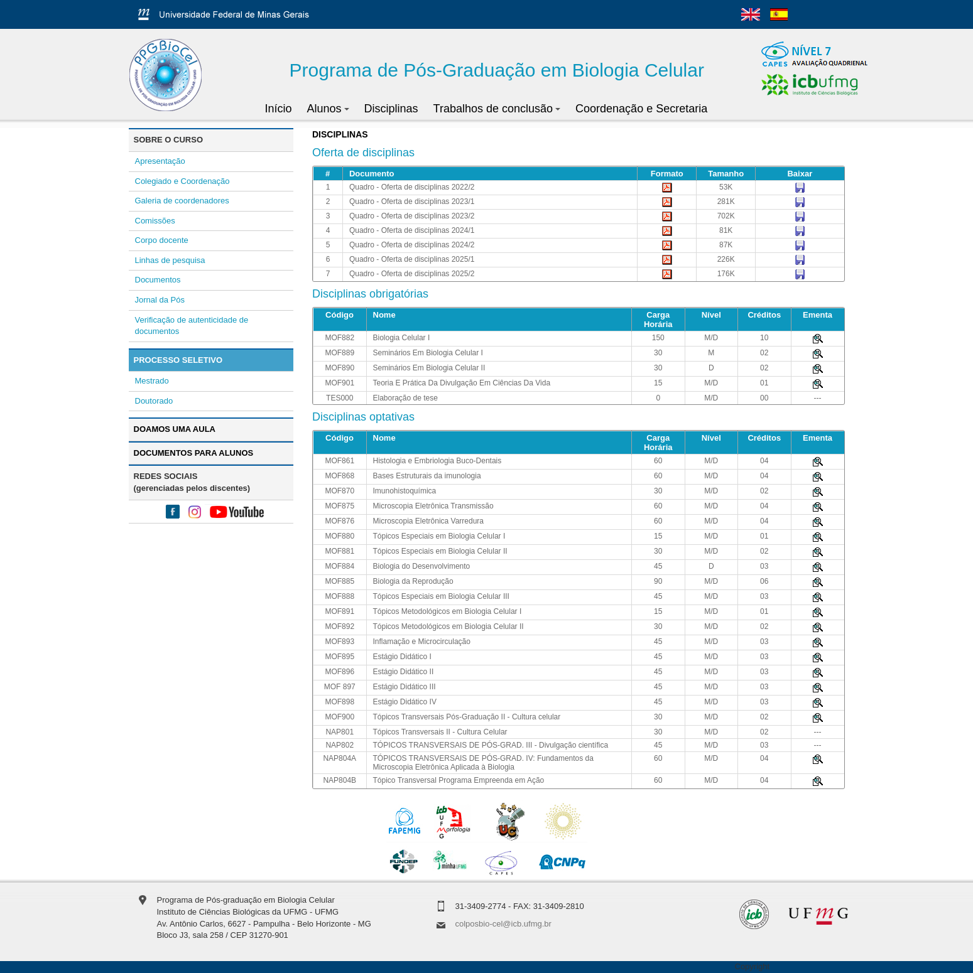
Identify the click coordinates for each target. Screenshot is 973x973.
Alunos (328, 108)
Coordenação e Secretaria (641, 108)
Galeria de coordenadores (182, 200)
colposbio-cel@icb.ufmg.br (503, 923)
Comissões (155, 220)
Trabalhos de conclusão (496, 108)
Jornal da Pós (160, 299)
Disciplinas (391, 108)
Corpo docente (161, 240)
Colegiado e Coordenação (182, 181)
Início (278, 108)
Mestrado (152, 380)
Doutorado (154, 401)
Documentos (158, 279)
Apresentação (160, 161)
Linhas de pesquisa (170, 260)
